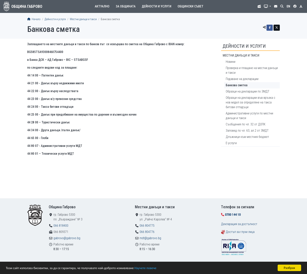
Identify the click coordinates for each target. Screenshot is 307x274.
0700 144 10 (233, 215)
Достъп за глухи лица (240, 232)
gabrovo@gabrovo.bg (66, 238)
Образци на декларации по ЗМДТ (247, 91)
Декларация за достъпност (239, 224)
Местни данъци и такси (83, 19)
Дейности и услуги (156, 6)
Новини (230, 62)
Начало (34, 19)
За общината (125, 6)
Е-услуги (231, 143)
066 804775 (147, 225)
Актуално (102, 6)
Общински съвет (190, 6)
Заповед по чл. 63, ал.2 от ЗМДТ (247, 130)
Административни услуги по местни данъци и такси (249, 115)
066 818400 (60, 225)
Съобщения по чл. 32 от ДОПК (245, 124)
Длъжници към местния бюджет (247, 137)
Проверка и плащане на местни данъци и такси (252, 70)
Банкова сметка (236, 85)
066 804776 (147, 232)
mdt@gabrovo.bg (150, 238)
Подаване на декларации (242, 79)
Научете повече (145, 268)
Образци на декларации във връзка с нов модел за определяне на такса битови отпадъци (250, 102)
